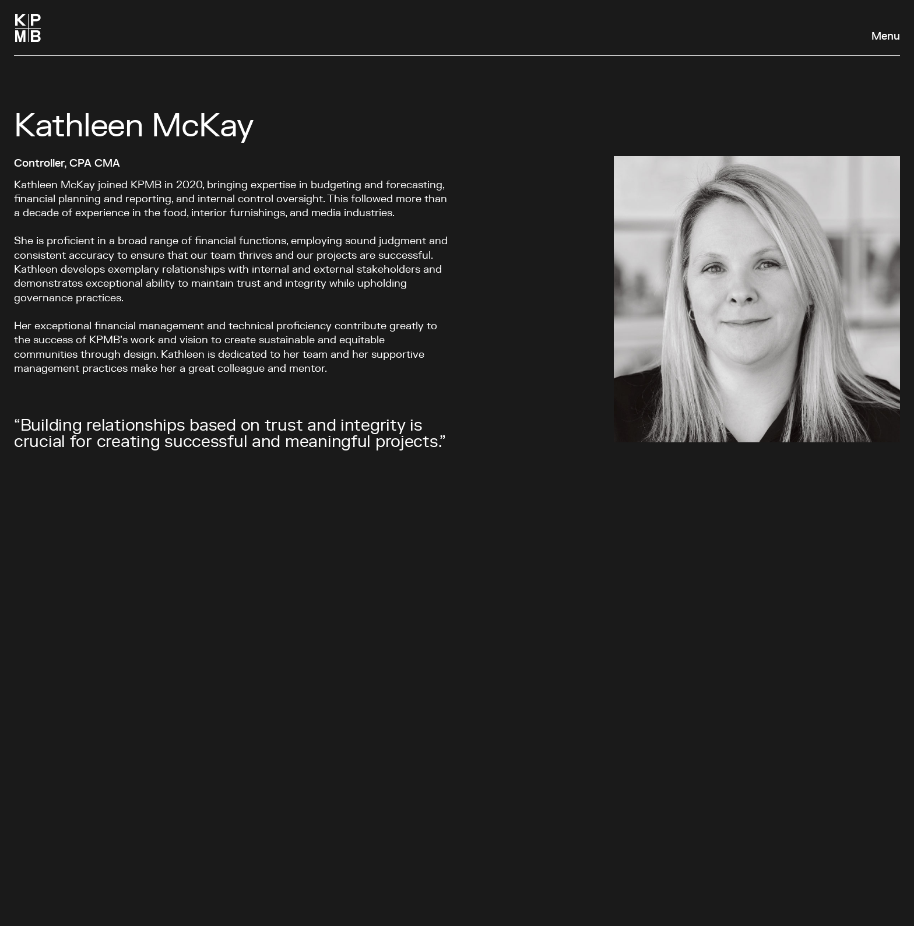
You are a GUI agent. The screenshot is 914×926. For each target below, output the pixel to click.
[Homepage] (28, 28)
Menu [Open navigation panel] (885, 36)
